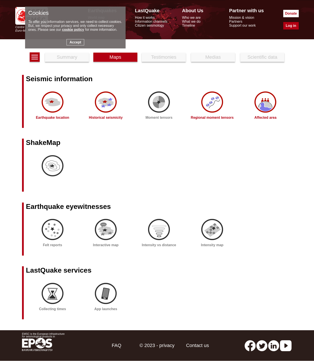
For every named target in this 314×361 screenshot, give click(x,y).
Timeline (188, 25)
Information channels (151, 21)
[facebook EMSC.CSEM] (250, 345)
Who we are (191, 17)
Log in (291, 26)
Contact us (197, 345)
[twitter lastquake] (261, 345)
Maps (115, 57)
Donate (291, 13)
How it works (145, 17)
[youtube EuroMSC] (286, 345)
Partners (235, 21)
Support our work (242, 25)
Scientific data (262, 57)
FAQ (116, 345)
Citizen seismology (149, 25)
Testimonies (163, 57)
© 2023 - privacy (157, 345)
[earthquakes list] (35, 57)
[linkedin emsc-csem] (273, 345)
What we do (191, 21)
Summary (67, 57)
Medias (213, 57)
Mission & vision (241, 17)
